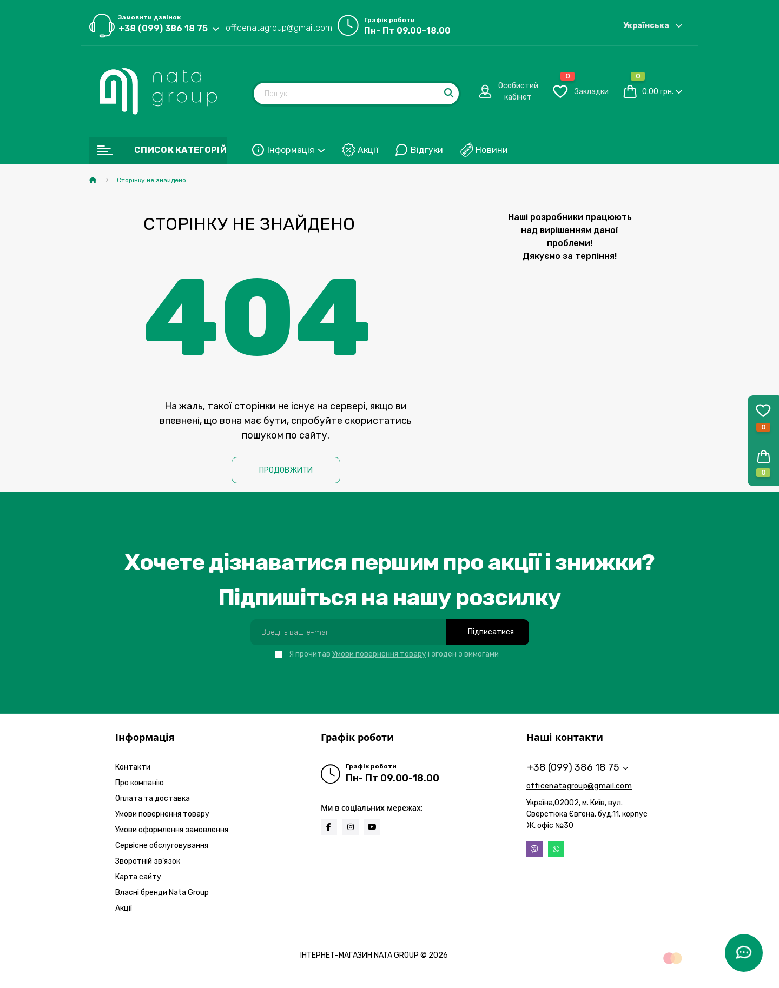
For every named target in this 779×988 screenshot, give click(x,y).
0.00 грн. (658, 91)
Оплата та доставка (152, 798)
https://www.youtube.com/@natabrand (372, 827)
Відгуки (427, 150)
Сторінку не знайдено (151, 180)
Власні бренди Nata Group (162, 892)
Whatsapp (556, 849)
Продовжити (286, 470)
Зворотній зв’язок (147, 861)
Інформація (296, 150)
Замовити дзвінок (149, 17)
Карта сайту (138, 876)
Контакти (132, 767)
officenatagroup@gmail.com (279, 28)
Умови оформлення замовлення (171, 829)
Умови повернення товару (379, 654)
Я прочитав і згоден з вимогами (394, 654)
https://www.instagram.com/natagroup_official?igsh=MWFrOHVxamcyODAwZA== (350, 827)
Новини (492, 150)
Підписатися (491, 631)
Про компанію (139, 782)
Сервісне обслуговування (161, 845)
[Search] (449, 94)
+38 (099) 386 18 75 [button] (577, 767)
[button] (763, 463)
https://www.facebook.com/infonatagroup (328, 827)
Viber (534, 849)
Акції (368, 150)
